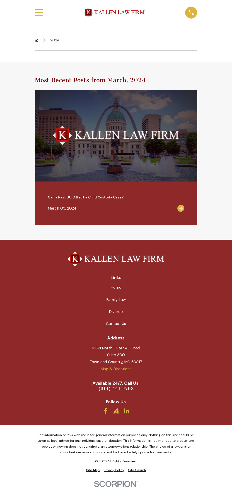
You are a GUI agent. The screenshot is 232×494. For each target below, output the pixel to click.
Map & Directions (116, 368)
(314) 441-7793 (116, 389)
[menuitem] (93, 470)
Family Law (116, 299)
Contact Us (116, 323)
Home (116, 287)
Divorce (116, 311)
